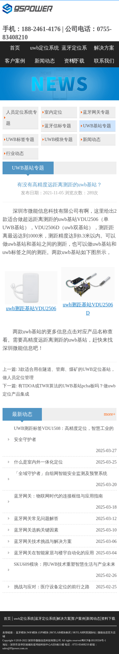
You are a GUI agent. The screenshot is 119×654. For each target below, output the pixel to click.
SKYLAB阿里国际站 (84, 632)
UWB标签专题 (20, 139)
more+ (110, 414)
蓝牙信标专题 (57, 125)
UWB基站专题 (97, 125)
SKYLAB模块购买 (60, 632)
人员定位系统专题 (21, 118)
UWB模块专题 (58, 139)
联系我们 (104, 60)
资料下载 (74, 60)
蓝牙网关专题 (96, 112)
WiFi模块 (32, 632)
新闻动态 (45, 60)
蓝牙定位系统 (74, 49)
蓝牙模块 (21, 632)
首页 (15, 47)
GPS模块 (44, 632)
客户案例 (15, 60)
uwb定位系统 (44, 47)
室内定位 (53, 112)
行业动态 (15, 153)
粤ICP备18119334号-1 (94, 640)
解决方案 (104, 47)
